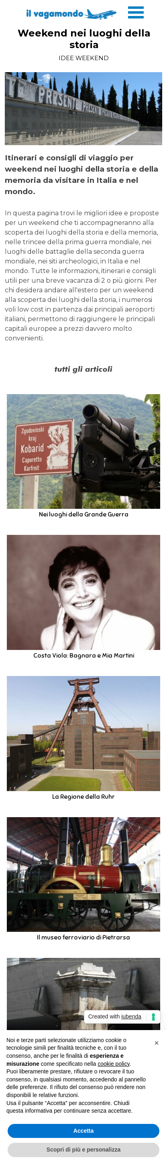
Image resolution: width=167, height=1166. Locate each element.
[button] (156, 1042)
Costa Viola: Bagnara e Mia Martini (83, 656)
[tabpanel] (83, 247)
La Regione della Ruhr (83, 797)
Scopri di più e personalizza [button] (83, 1149)
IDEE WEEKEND (84, 58)
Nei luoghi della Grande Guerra (83, 514)
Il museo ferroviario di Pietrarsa (83, 937)
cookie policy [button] (113, 1064)
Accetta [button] (83, 1131)
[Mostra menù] (136, 12)
